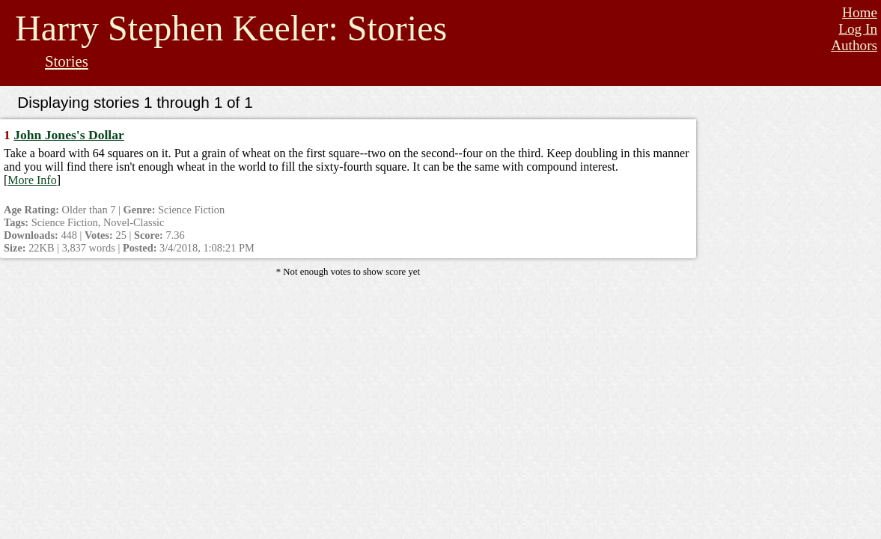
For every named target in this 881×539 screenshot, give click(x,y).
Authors (854, 45)
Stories (66, 61)
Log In (857, 29)
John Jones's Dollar (68, 134)
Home (859, 12)
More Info (31, 180)
